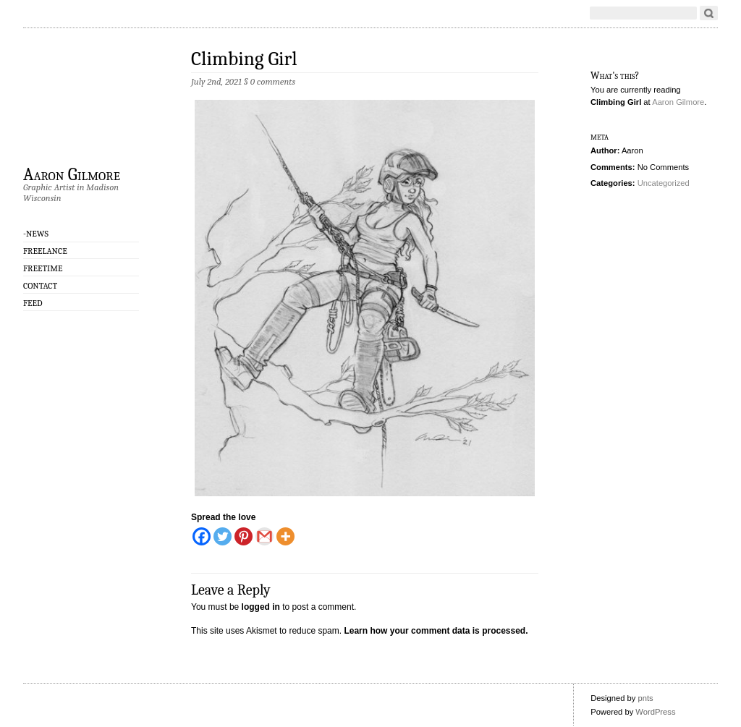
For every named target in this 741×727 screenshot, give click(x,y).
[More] (285, 536)
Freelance (45, 251)
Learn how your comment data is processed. (436, 631)
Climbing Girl (244, 59)
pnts (645, 698)
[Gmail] (264, 536)
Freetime (42, 268)
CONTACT (40, 286)
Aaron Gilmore (71, 173)
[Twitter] (222, 536)
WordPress (655, 711)
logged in (261, 607)
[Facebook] (201, 536)
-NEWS (35, 234)
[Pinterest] (243, 536)
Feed (33, 303)
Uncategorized (664, 183)
